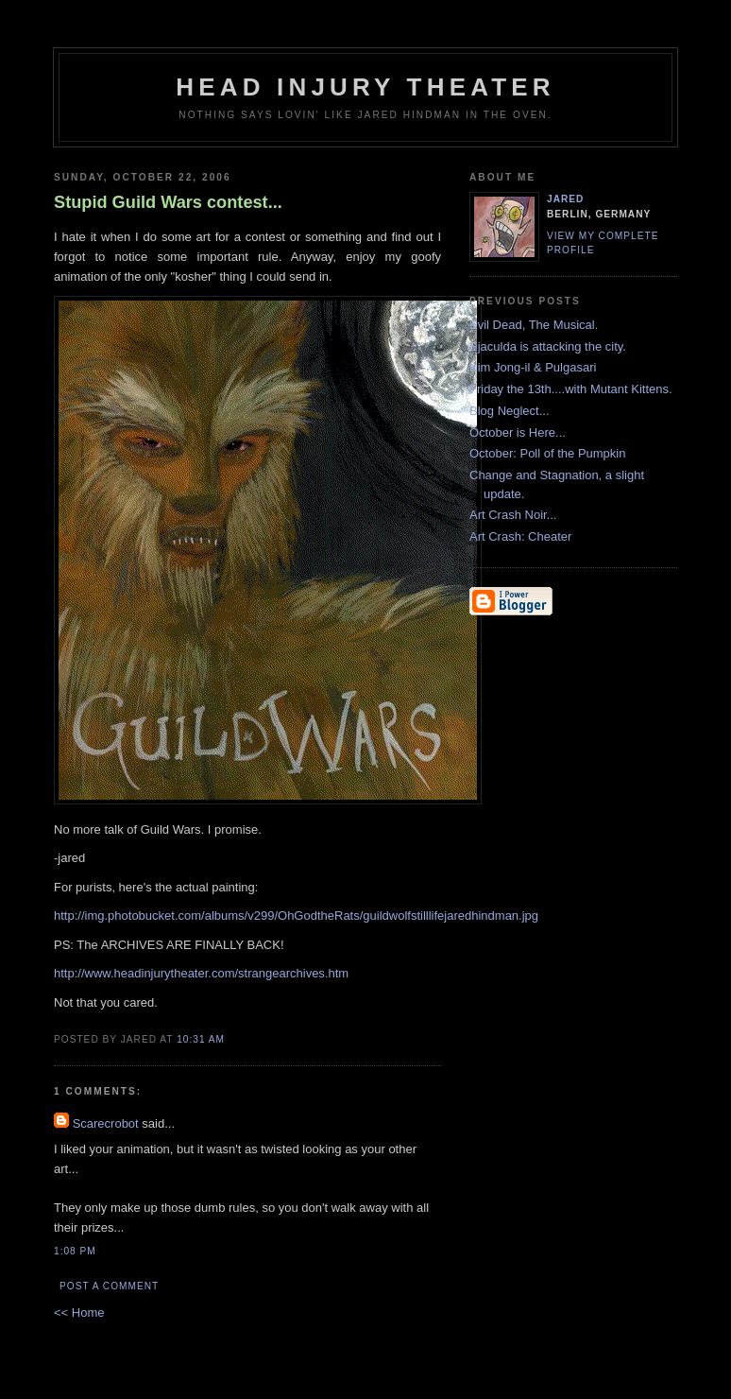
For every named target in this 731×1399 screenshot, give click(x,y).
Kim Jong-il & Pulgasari (532, 367)
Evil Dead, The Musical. (533, 325)
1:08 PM (75, 1251)
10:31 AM (201, 1039)
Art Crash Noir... (512, 515)
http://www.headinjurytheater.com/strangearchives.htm (201, 973)
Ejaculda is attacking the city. (547, 346)
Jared (565, 199)
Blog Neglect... (509, 411)
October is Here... (517, 432)
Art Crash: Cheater (520, 536)
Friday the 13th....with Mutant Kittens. (570, 389)
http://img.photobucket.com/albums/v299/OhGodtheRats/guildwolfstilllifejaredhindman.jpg (296, 915)
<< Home (79, 1312)
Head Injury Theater (365, 87)
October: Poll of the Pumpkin (547, 453)
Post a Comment (109, 1286)
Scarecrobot (106, 1123)
